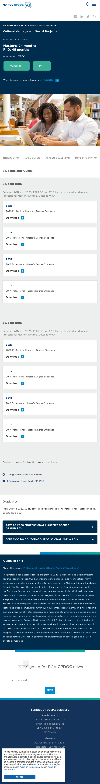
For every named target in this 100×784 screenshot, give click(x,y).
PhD (42, 66)
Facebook (75, 16)
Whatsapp (94, 16)
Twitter (88, 16)
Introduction (11, 158)
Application (32, 158)
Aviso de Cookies (28, 767)
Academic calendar (57, 158)
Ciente (19, 777)
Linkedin (81, 16)
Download (12, 218)
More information (86, 158)
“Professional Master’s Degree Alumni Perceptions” (50, 568)
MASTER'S (16, 66)
